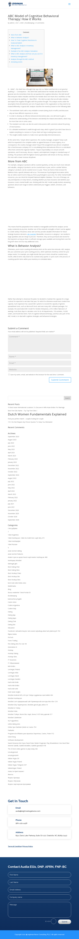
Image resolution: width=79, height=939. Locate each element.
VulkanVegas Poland (14, 768)
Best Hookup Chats (14, 573)
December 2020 (13, 510)
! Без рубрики (12, 528)
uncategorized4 (13, 755)
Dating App (11, 615)
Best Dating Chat (13, 567)
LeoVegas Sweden (14, 679)
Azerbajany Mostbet (15, 560)
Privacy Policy (28, 846)
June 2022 (11, 485)
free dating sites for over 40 (17, 644)
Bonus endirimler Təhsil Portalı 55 (19, 592)
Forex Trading (12, 641)
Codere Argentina (14, 605)
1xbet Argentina (13, 535)
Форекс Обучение (14, 781)
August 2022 (12, 478)
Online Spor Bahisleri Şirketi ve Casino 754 (22, 727)
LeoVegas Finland (14, 669)
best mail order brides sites (17, 583)
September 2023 (13, 437)
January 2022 (12, 501)
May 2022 (11, 488)
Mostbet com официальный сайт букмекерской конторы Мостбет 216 (33, 701)
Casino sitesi (12, 602)
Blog (9, 589)
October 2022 (12, 472)
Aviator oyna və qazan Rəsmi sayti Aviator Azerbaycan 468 (27, 557)
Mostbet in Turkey (14, 708)
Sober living (12, 737)
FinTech (10, 637)
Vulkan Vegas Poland (15, 762)
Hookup (10, 650)
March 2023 (12, 456)
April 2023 (11, 453)
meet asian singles (14, 692)
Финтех (10, 774)
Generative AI (12, 647)
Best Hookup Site (14, 576)
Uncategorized (13, 752)
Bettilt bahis (12, 586)
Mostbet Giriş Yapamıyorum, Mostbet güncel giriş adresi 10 (28, 705)
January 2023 (12, 462)
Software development (15, 740)
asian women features (15, 554)
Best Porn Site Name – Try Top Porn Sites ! (22, 411)
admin (12, 23)
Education (11, 628)
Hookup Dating (13, 653)
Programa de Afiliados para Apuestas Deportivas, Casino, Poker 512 (31, 734)
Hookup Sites (12, 657)
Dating (10, 612)
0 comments (40, 23)
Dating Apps (12, 618)
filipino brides (12, 634)
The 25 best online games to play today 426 (23, 749)
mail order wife (13, 689)
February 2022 (13, 497)
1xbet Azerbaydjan (14, 541)
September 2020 (13, 520)
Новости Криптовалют (16, 771)
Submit (64, 922)
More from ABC (16, 35)
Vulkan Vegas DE (13, 758)
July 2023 (11, 443)
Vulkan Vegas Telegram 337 (17, 765)
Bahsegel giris (12, 564)
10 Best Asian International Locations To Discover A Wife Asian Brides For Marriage (36, 407)
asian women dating (15, 551)
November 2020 (13, 513)
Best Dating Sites (14, 570)
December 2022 (13, 465)
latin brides (11, 666)
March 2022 (12, 494)
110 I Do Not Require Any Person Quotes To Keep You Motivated (30, 422)
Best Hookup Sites (14, 580)
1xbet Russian (12, 544)
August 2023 (12, 440)
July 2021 (11, 504)
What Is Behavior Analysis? (20, 38)
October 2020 (12, 517)
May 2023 (11, 449)
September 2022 (13, 475)
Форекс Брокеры (14, 778)
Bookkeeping (29, 23)
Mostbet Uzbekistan (14, 718)
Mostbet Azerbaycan (15, 698)
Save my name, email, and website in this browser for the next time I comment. (37, 375)
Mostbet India (12, 711)
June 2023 (11, 446)
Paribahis (11, 730)
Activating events (16, 62)
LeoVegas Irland (13, 676)
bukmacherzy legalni (15, 599)
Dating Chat (12, 621)
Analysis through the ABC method (22, 59)
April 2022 (11, 491)
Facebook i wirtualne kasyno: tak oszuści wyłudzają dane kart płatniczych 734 (34, 631)
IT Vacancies (12, 660)
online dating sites (14, 724)
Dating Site (11, 625)
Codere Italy (12, 609)
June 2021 (11, 507)
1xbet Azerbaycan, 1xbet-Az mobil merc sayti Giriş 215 (26, 538)
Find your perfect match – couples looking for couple (26, 419)
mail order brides (13, 685)
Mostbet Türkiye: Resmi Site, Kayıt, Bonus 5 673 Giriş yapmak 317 (30, 714)
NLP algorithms (13, 721)
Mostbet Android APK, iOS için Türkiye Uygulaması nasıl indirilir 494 (30, 695)
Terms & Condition (15, 846)
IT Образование (13, 663)
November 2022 (13, 469)
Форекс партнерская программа (19, 784)
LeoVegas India (13, 673)
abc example (31, 234)
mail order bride (13, 682)
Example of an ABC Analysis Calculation (24, 51)
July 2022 (11, 481)
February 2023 (13, 459)
